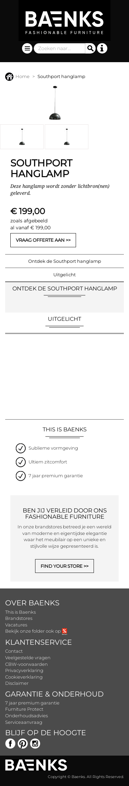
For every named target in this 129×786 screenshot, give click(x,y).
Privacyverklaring (24, 670)
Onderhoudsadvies (26, 715)
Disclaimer (17, 683)
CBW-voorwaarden (26, 664)
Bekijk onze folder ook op (36, 631)
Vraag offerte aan (40, 240)
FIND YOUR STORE (62, 566)
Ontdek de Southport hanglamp (64, 261)
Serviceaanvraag (23, 722)
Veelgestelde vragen (28, 657)
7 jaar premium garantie (32, 703)
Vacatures (16, 624)
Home (17, 76)
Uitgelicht (64, 274)
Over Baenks (32, 602)
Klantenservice (38, 642)
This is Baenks (20, 612)
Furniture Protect (24, 709)
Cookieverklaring (24, 677)
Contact (14, 651)
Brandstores (18, 618)
